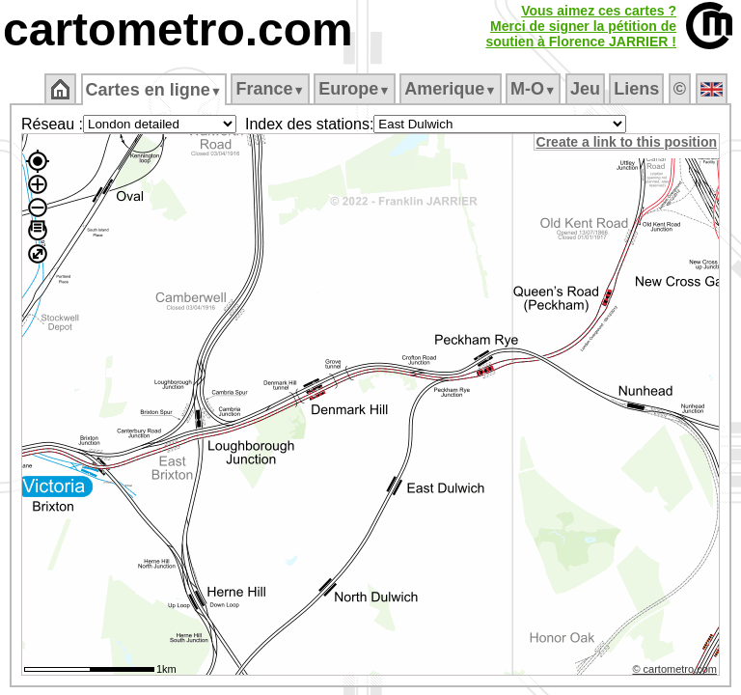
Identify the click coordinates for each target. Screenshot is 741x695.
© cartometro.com (676, 672)
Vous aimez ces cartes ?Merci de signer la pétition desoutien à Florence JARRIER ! (580, 26)
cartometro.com (178, 29)
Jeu (586, 88)
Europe (356, 88)
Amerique (452, 88)
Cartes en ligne (155, 89)
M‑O (535, 88)
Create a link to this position (627, 142)
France (271, 88)
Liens (638, 88)
